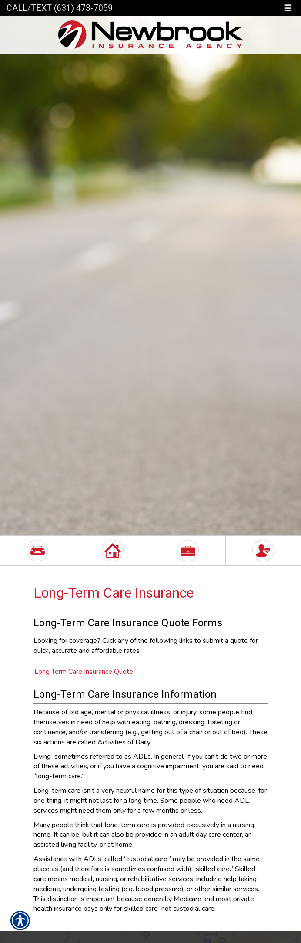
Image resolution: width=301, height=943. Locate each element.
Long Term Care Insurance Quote (83, 671)
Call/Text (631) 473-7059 (60, 8)
